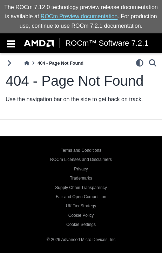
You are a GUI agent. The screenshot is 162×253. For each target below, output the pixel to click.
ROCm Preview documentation (79, 16)
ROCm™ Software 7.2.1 (106, 43)
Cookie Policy (81, 215)
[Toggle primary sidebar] (9, 63)
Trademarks (81, 178)
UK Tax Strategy (81, 205)
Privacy (81, 169)
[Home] (26, 63)
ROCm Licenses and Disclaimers (81, 159)
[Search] (152, 63)
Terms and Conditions (81, 150)
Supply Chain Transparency (81, 187)
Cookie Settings (81, 224)
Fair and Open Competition (81, 196)
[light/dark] (139, 63)
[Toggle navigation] (11, 43)
